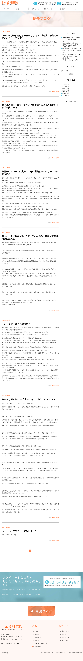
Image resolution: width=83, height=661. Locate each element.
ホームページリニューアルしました (19, 531)
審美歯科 (63, 9)
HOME (6, 9)
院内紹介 (36, 640)
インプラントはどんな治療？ (16, 324)
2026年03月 (66, 84)
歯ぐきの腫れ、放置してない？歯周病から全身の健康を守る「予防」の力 (71, 45)
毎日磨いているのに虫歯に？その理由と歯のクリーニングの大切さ (71, 50)
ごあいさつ (37, 637)
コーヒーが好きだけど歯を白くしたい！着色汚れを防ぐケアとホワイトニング (71, 39)
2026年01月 (66, 88)
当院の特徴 (35, 9)
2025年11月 (66, 92)
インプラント (76, 9)
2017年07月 (66, 95)
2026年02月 (66, 86)
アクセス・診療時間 (40, 643)
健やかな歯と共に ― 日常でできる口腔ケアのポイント (28, 399)
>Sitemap (4, 652)
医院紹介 (36, 634)
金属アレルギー (49, 9)
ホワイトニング (65, 637)
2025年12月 (66, 90)
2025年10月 (66, 93)
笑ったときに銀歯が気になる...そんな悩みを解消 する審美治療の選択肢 (71, 56)
